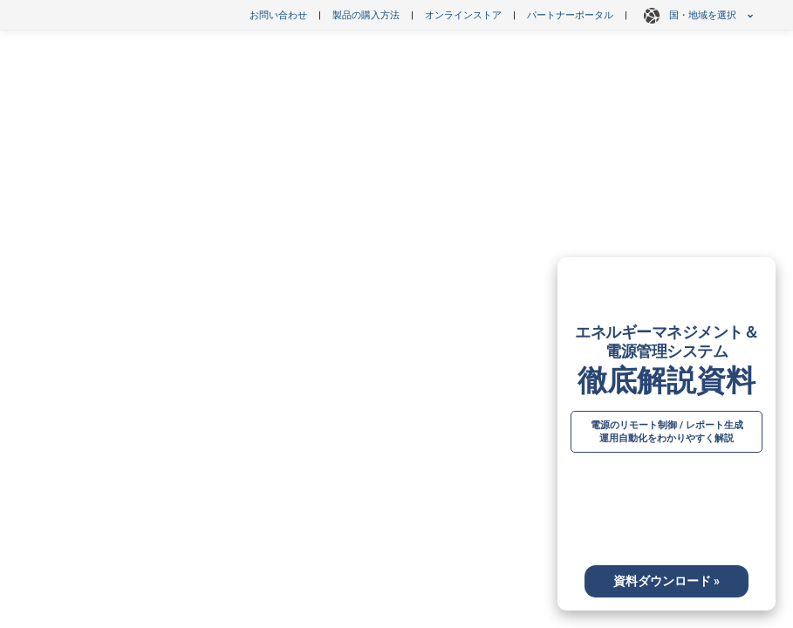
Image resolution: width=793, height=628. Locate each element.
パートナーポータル (570, 15)
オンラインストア (463, 15)
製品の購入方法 (366, 15)
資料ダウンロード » (666, 581)
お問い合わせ (278, 15)
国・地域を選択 (696, 15)
